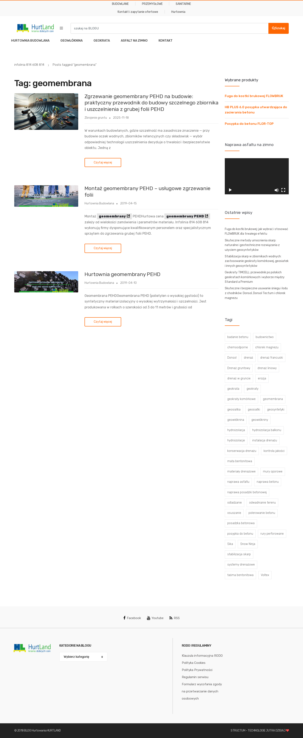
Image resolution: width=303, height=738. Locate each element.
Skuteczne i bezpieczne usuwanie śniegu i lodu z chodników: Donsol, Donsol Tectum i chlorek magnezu (256, 293)
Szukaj (278, 28)
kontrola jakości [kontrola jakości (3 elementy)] (274, 451)
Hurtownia (178, 12)
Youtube (155, 618)
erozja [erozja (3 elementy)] (262, 378)
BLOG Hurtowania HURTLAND (42, 730)
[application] (257, 176)
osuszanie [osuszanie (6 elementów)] (234, 513)
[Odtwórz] (230, 190)
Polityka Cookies (193, 663)
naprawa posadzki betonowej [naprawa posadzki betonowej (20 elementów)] (247, 492)
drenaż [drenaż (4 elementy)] (248, 357)
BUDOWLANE (120, 4)
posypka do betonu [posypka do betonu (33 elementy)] (240, 533)
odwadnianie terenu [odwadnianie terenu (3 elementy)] (262, 502)
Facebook (132, 618)
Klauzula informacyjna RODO (202, 656)
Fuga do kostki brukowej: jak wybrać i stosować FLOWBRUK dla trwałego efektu (256, 231)
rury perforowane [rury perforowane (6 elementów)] (272, 533)
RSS (174, 618)
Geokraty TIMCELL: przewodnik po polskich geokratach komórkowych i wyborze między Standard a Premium (255, 277)
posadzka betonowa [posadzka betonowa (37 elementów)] (241, 523)
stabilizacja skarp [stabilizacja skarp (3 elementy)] (239, 554)
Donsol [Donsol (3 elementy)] (232, 357)
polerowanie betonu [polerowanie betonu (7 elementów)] (261, 513)
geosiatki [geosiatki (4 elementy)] (254, 409)
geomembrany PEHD (185, 216)
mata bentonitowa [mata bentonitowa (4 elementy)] (239, 461)
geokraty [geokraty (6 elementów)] (252, 389)
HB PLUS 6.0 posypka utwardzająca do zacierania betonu (256, 109)
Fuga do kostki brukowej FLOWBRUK (254, 96)
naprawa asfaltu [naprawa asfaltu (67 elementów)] (238, 482)
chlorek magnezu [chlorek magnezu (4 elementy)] (266, 347)
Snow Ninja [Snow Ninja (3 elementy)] (247, 544)
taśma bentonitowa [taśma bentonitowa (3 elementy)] (240, 575)
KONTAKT (166, 40)
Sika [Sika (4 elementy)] (230, 544)
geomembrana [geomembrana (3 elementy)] (273, 399)
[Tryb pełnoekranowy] (283, 190)
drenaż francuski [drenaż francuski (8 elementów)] (271, 357)
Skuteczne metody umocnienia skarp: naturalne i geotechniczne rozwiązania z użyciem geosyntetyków (252, 245)
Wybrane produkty (241, 80)
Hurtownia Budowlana (99, 203)
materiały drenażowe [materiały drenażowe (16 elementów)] (241, 471)
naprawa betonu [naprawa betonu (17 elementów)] (268, 482)
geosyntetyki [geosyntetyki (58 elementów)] (275, 409)
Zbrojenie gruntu (96, 118)
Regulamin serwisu (195, 677)
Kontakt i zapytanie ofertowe (138, 12)
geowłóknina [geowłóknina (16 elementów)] (235, 420)
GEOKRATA (102, 40)
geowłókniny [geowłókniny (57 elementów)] (259, 420)
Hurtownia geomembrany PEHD (123, 274)
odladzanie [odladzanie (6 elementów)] (234, 502)
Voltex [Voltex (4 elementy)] (265, 575)
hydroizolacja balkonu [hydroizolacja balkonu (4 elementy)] (266, 430)
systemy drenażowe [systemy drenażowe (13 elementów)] (241, 564)
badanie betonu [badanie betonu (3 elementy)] (237, 337)
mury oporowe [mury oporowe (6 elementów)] (272, 471)
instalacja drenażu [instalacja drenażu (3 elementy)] (264, 440)
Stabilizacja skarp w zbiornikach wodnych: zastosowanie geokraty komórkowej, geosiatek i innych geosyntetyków (257, 261)
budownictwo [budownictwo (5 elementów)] (265, 337)
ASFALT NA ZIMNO (134, 40)
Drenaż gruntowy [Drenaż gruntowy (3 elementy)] (238, 368)
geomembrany (112, 216)
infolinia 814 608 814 (29, 65)
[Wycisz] (276, 190)
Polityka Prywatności (197, 670)
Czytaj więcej (103, 162)
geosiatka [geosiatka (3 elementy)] (234, 409)
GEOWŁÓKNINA (71, 40)
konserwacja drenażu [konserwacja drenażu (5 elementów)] (241, 451)
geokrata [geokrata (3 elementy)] (233, 389)
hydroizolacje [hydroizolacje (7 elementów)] (236, 440)
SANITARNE (183, 4)
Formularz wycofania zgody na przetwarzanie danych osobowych (202, 691)
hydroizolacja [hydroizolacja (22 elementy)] (236, 430)
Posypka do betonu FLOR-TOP (249, 124)
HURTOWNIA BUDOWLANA (30, 40)
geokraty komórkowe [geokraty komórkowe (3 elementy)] (241, 399)
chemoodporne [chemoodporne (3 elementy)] (237, 347)
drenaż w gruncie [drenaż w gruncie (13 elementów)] (239, 378)
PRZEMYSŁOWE (152, 4)
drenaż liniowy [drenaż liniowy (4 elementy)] (267, 368)
